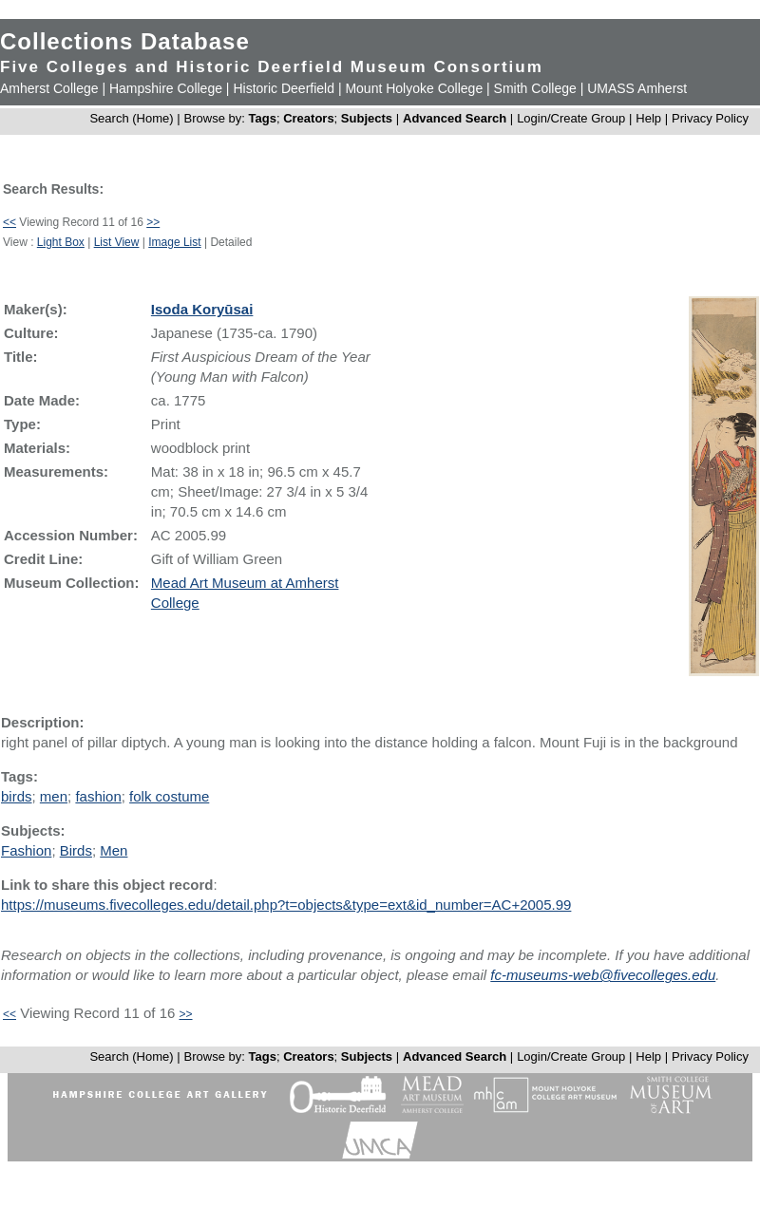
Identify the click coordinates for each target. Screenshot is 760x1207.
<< (9, 222)
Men (113, 850)
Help (648, 118)
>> (153, 222)
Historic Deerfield (283, 88)
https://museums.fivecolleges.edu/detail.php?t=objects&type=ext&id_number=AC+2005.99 (286, 904)
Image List (174, 242)
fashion (98, 796)
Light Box (61, 242)
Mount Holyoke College (414, 88)
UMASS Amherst (637, 88)
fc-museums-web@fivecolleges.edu (602, 975)
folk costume (169, 796)
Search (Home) (131, 118)
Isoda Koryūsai (202, 309)
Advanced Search (454, 118)
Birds (76, 850)
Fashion (26, 850)
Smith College (535, 88)
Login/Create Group (573, 118)
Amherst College (49, 88)
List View (117, 242)
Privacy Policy (710, 118)
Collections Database (125, 41)
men (53, 796)
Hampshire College (165, 88)
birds (16, 796)
